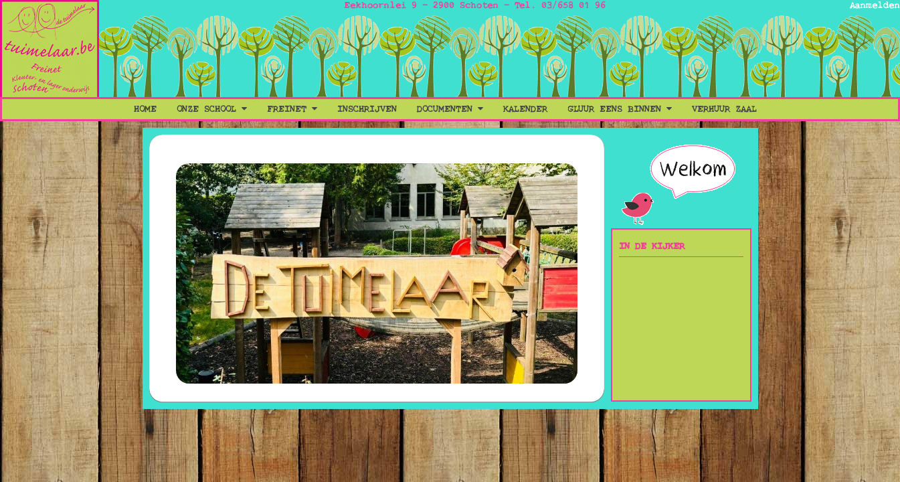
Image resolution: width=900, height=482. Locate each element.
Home (145, 109)
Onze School (212, 109)
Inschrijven (367, 109)
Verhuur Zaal (724, 109)
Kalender (525, 109)
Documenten (450, 109)
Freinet (292, 109)
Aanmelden (875, 5)
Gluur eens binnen (619, 109)
